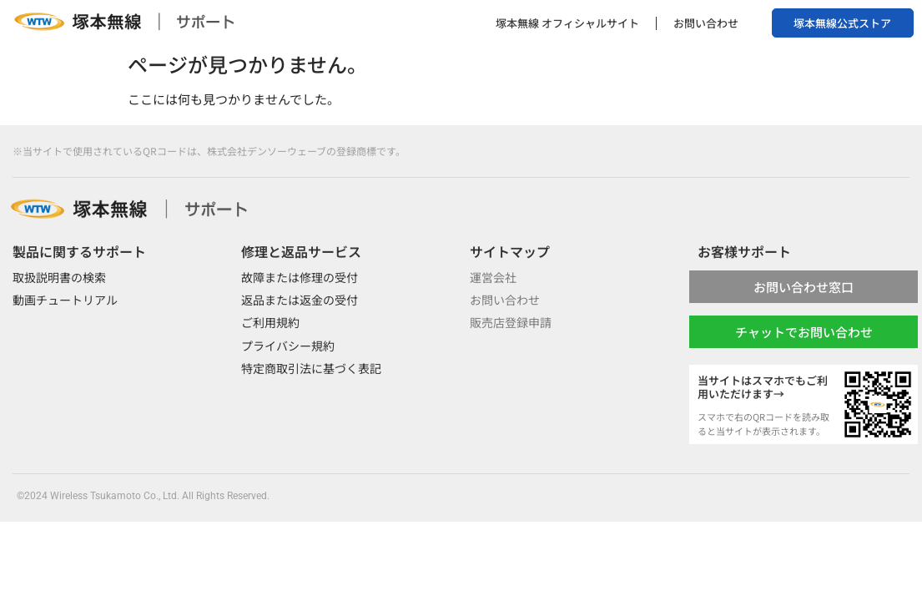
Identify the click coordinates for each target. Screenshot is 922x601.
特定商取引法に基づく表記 (311, 368)
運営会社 (493, 277)
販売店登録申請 (511, 322)
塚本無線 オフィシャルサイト (567, 23)
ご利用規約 (270, 322)
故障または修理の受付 (299, 277)
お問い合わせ (705, 23)
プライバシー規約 (288, 345)
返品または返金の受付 (299, 299)
